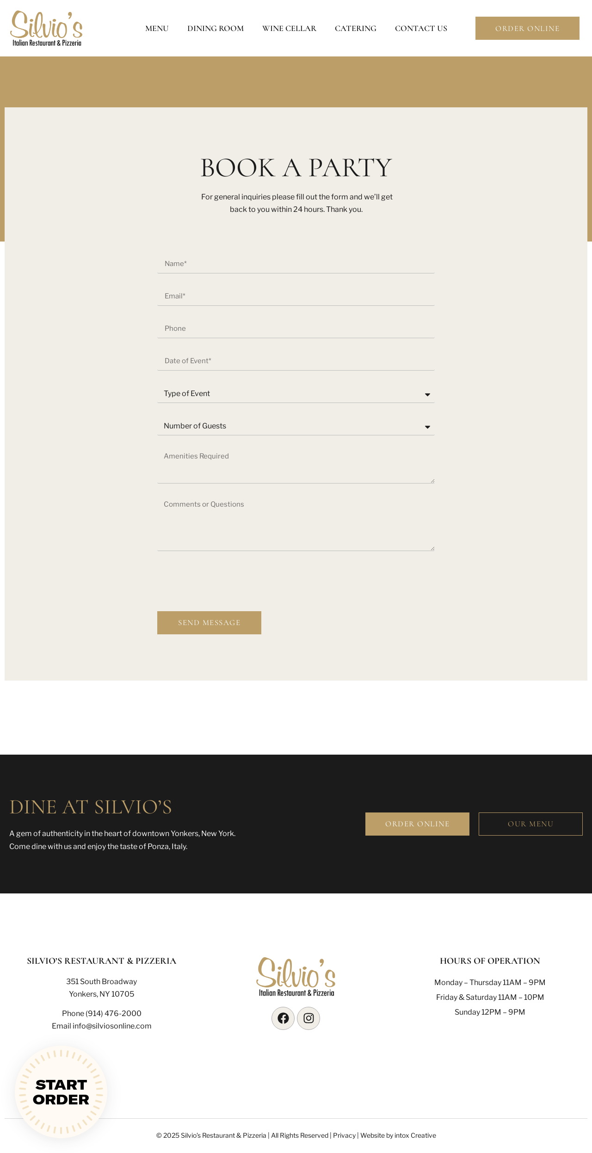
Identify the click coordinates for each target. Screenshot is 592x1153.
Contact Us (421, 28)
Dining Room (215, 28)
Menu (157, 28)
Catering (355, 28)
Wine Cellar (289, 28)
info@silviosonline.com (112, 1026)
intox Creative (415, 1135)
